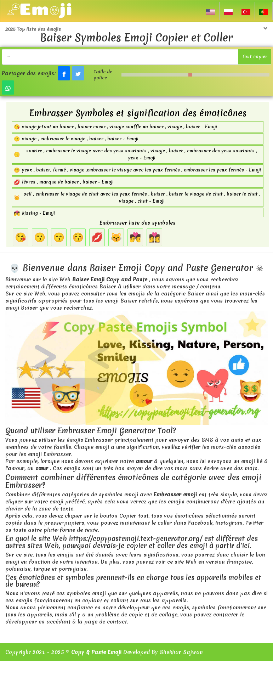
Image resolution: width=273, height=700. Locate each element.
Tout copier (254, 56)
